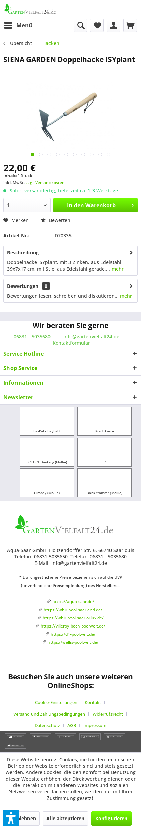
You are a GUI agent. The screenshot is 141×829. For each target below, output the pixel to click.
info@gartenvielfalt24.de (91, 336)
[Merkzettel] (97, 25)
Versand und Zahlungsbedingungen (49, 714)
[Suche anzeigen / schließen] (80, 25)
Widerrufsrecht (108, 714)
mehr (117, 268)
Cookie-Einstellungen (56, 702)
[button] (11, 818)
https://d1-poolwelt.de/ (73, 634)
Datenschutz (47, 725)
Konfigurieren (111, 818)
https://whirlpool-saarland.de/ (73, 610)
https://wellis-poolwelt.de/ (73, 642)
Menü (18, 24)
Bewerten (55, 220)
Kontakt (93, 702)
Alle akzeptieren (65, 818)
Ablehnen (25, 818)
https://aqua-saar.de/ (73, 601)
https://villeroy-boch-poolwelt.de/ (73, 626)
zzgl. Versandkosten (45, 182)
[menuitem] (18, 25)
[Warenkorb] (130, 25)
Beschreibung (23, 252)
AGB (71, 725)
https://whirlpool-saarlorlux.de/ (73, 618)
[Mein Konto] (113, 25)
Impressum (94, 725)
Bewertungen (22, 286)
